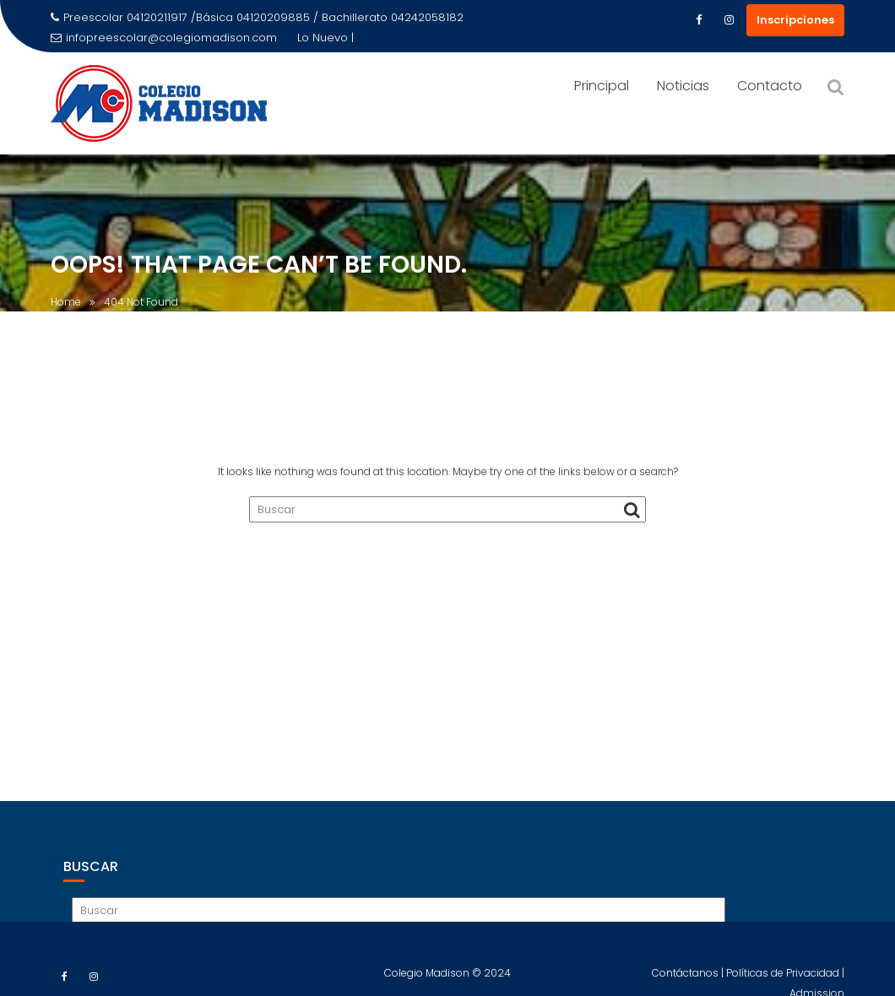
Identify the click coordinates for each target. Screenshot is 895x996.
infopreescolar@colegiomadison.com (164, 38)
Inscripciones (795, 20)
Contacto (769, 85)
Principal (601, 85)
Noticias (683, 85)
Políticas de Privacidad (784, 979)
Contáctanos (686, 979)
